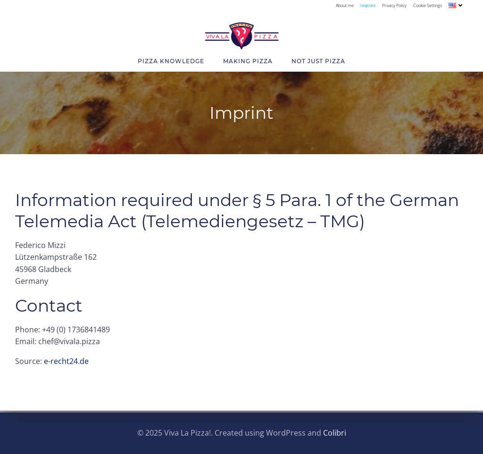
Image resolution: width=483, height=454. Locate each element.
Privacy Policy (394, 5)
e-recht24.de (66, 361)
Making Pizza (248, 61)
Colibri (334, 433)
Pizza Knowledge (171, 61)
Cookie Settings (427, 5)
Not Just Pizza (318, 61)
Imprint (367, 5)
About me (345, 5)
